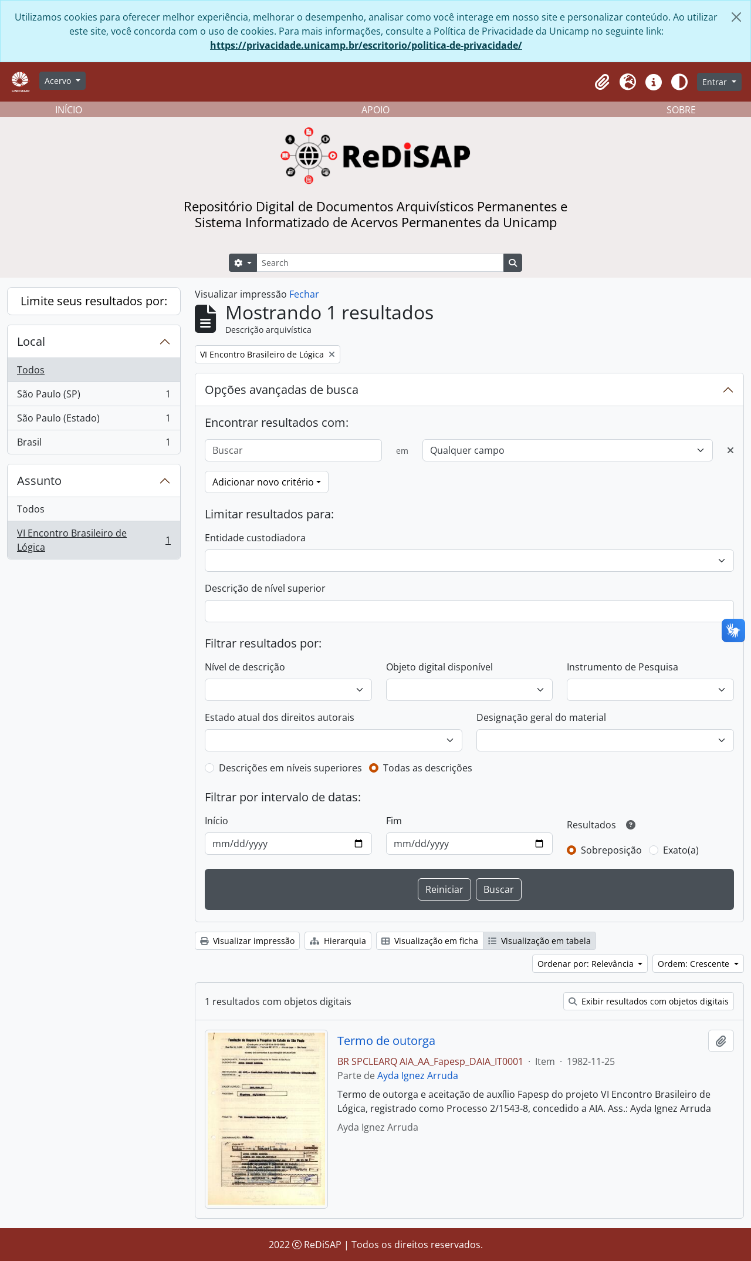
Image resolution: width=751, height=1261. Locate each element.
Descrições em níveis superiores (290, 767)
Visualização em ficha (429, 940)
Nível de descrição (245, 666)
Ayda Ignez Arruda (417, 1075)
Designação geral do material (541, 717)
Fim (394, 820)
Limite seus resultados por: (94, 301)
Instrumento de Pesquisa (622, 666)
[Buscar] (293, 450)
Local (31, 341)
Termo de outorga (386, 1041)
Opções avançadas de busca (281, 389)
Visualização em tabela (539, 940)
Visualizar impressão (247, 940)
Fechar (304, 294)
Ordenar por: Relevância (586, 963)
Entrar (715, 81)
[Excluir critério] (730, 450)
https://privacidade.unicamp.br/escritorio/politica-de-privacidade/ (366, 45)
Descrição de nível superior (265, 588)
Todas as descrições (427, 767)
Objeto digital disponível (439, 666)
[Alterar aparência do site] (679, 82)
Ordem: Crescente (695, 963)
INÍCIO (68, 109)
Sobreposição (611, 850)
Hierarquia (338, 940)
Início (216, 820)
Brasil (93, 444)
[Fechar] (736, 17)
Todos (31, 369)
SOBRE (681, 109)
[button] (602, 82)
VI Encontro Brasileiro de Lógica (93, 540)
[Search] (380, 263)
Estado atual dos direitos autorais (279, 717)
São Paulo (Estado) (93, 420)
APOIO (375, 109)
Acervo (59, 80)
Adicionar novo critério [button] (263, 482)
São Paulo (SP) (93, 396)
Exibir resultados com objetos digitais (649, 1001)
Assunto (39, 480)
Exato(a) (681, 850)
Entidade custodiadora (255, 537)
